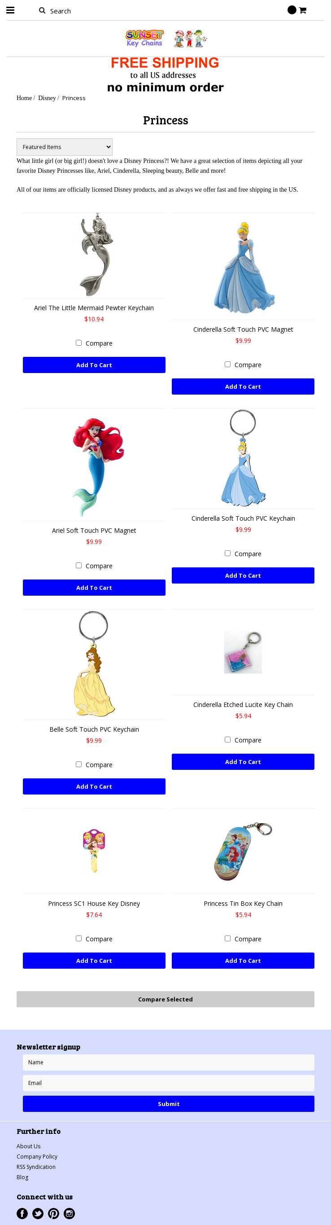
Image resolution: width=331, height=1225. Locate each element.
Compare (99, 343)
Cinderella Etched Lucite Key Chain (243, 704)
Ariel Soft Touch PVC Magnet (94, 530)
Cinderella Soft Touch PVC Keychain (243, 518)
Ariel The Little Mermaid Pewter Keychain (94, 307)
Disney (47, 98)
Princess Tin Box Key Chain (243, 903)
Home (24, 98)
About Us (28, 1146)
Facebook (22, 1213)
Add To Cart (94, 365)
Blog (22, 1177)
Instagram (69, 1213)
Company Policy (37, 1156)
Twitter (38, 1213)
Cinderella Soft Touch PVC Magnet (243, 329)
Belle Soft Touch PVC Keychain (94, 729)
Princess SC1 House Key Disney (94, 903)
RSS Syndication (36, 1167)
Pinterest (53, 1213)
